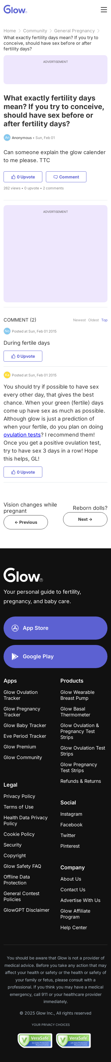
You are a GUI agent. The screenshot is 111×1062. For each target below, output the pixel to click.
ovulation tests (22, 435)
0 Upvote (23, 176)
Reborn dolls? (90, 508)
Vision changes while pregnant (30, 508)
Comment (66, 176)
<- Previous (26, 522)
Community (35, 30)
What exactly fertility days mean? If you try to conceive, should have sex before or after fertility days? (51, 43)
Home (10, 30)
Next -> (85, 519)
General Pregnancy (74, 30)
